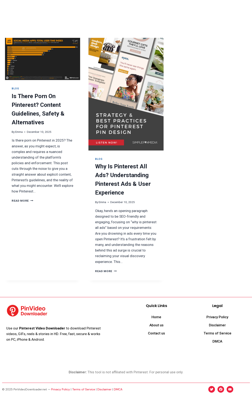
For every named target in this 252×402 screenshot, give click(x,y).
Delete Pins (134, 8)
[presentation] (42, 59)
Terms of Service (83, 389)
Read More (22, 200)
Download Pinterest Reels (100, 8)
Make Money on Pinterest (168, 8)
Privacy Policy (60, 389)
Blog (196, 8)
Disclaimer (104, 389)
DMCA (118, 389)
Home (71, 8)
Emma (19, 131)
